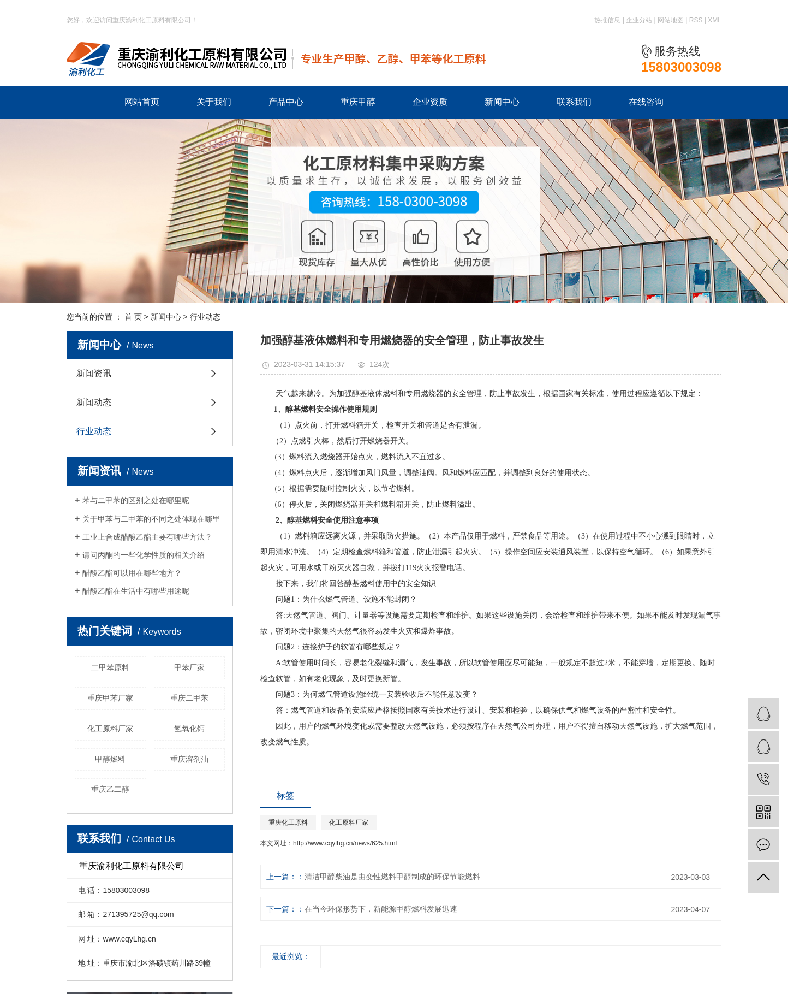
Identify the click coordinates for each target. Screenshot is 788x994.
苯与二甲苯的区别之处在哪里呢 (135, 500)
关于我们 (213, 101)
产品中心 (285, 101)
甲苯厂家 (189, 667)
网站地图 (671, 20)
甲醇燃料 (110, 759)
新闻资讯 (93, 373)
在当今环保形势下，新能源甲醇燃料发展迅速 (381, 908)
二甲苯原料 (110, 667)
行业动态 (205, 316)
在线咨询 (646, 101)
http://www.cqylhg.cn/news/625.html (345, 843)
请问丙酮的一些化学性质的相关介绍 (143, 555)
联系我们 (574, 101)
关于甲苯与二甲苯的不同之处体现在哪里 (151, 518)
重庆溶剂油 (189, 759)
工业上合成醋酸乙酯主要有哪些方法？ (147, 536)
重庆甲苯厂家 (110, 698)
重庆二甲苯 (189, 698)
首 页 (133, 316)
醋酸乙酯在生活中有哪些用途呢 (135, 591)
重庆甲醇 (358, 101)
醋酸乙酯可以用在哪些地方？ (132, 573)
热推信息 (607, 20)
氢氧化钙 (189, 728)
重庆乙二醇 (110, 789)
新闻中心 (502, 101)
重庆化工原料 (288, 822)
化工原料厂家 (110, 728)
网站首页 (141, 101)
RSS (696, 20)
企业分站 (639, 20)
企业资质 (430, 101)
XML (714, 20)
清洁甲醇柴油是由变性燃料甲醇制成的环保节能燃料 (392, 876)
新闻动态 (93, 402)
